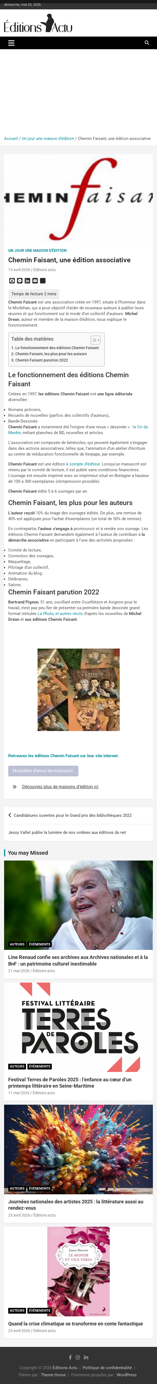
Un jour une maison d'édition (37, 250)
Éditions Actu (65, 1367)
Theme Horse (53, 1374)
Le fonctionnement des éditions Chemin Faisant (57, 348)
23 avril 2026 (19, 1215)
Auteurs (17, 944)
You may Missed (28, 853)
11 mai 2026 (18, 1093)
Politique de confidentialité (107, 1367)
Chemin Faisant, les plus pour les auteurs (51, 354)
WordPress (127, 1374)
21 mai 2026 (18, 971)
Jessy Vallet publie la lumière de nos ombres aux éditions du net (67, 832)
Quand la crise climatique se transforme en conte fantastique (75, 1324)
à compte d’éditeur (83, 464)
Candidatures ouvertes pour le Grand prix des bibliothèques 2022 (73, 815)
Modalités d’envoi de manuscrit (43, 770)
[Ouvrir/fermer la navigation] (11, 43)
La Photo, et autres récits (60, 613)
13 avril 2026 (19, 270)
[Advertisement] (78, 94)
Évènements (39, 944)
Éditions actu (44, 270)
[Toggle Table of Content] (93, 340)
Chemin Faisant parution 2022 (41, 360)
